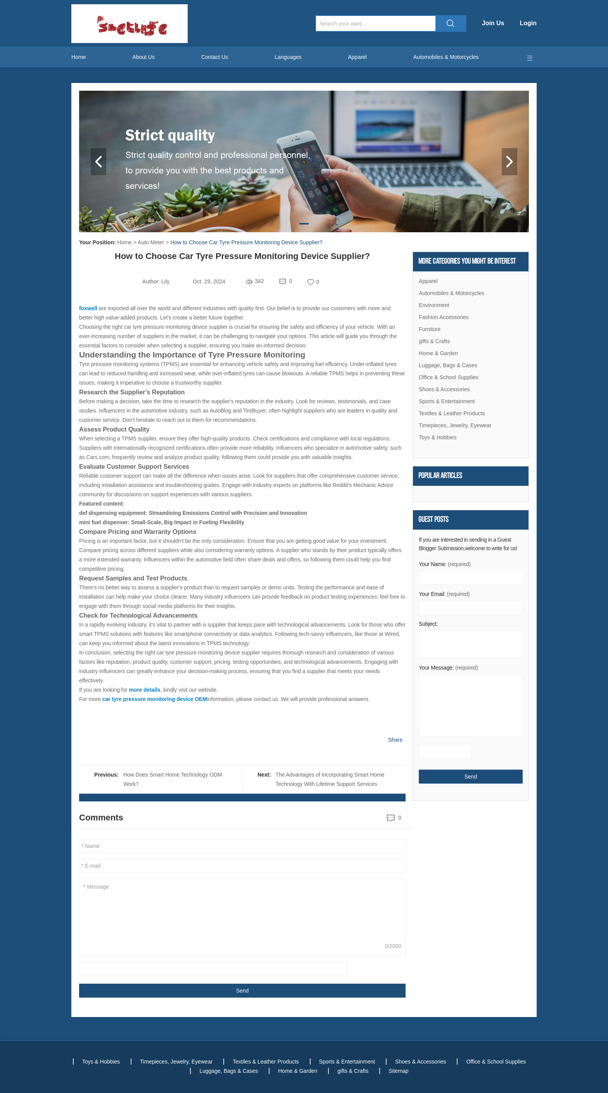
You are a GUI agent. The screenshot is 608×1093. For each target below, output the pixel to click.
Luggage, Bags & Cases (448, 365)
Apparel (357, 57)
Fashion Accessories (443, 317)
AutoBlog (220, 411)
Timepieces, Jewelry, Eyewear (455, 425)
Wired (392, 634)
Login (528, 23)
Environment (434, 305)
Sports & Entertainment (447, 401)
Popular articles (440, 476)
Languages (288, 57)
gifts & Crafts (434, 341)
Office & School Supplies (448, 377)
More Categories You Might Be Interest (467, 262)
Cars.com (97, 457)
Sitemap (398, 1071)
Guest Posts (433, 520)
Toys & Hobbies (437, 437)
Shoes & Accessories (444, 389)
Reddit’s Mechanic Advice (363, 485)
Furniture (429, 329)
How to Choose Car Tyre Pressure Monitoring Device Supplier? (247, 242)
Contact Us (214, 57)
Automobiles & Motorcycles (446, 57)
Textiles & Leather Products (452, 413)
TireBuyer (254, 411)
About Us (143, 57)
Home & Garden (438, 353)
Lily (165, 281)
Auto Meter (151, 242)
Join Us (493, 23)
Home (78, 57)
